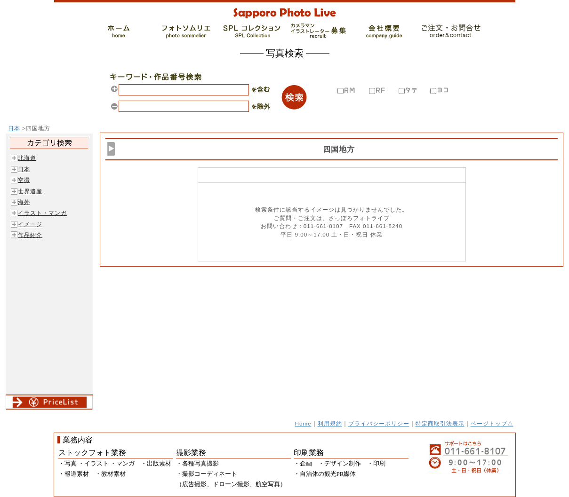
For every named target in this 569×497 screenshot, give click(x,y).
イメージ (30, 224)
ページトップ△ (492, 423)
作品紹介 (30, 235)
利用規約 (330, 423)
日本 (14, 128)
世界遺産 (30, 191)
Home (303, 423)
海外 (24, 202)
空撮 (24, 180)
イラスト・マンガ (42, 213)
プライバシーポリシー (378, 423)
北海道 (27, 158)
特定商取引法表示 (440, 423)
